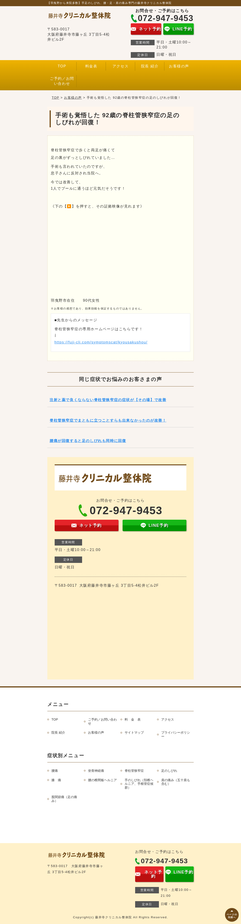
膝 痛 (56, 780)
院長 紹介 (149, 66)
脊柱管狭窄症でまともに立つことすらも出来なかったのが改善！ (108, 420)
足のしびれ (169, 770)
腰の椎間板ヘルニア (102, 780)
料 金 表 (133, 719)
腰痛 (54, 770)
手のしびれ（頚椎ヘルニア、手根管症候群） (139, 784)
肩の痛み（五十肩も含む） (175, 782)
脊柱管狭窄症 (134, 770)
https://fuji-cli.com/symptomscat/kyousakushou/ (100, 342)
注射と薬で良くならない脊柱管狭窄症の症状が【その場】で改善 (108, 400)
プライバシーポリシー (175, 734)
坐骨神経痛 (96, 770)
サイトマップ (134, 732)
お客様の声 (179, 66)
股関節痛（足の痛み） (64, 799)
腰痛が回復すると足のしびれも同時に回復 (88, 441)
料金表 (91, 66)
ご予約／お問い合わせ (62, 81)
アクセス (120, 66)
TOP (62, 66)
